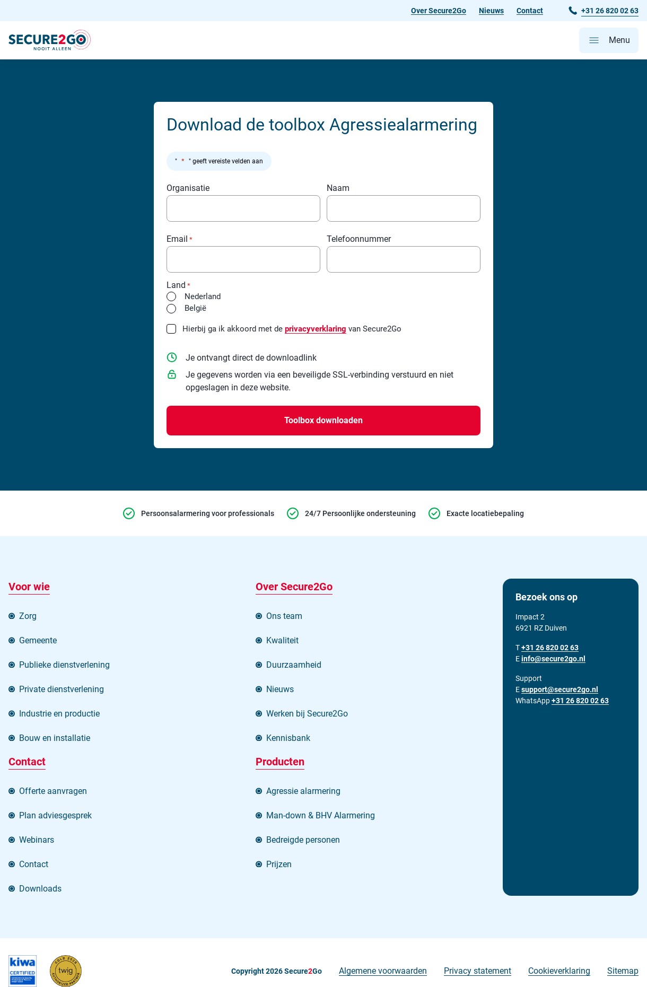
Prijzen (279, 864)
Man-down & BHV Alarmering (320, 815)
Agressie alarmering (303, 791)
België (195, 308)
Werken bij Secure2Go (307, 714)
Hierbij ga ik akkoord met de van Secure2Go (291, 329)
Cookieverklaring (559, 971)
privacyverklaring (315, 329)
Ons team (284, 616)
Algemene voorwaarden (383, 971)
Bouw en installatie (54, 738)
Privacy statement (477, 971)
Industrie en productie (59, 714)
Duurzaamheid (293, 665)
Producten (280, 761)
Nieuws (491, 10)
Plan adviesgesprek (55, 815)
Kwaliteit (282, 640)
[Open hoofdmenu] (609, 40)
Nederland (203, 296)
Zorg (28, 616)
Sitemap (623, 971)
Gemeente (38, 640)
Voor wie (29, 586)
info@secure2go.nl (553, 658)
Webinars (36, 840)
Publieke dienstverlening (64, 665)
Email (180, 239)
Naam (338, 188)
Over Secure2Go (438, 10)
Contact (530, 10)
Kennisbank (288, 738)
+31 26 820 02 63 (580, 700)
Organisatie (188, 188)
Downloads (40, 889)
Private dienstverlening (61, 689)
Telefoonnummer (359, 239)
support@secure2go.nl (559, 689)
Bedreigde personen (303, 840)
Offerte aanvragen (53, 791)
